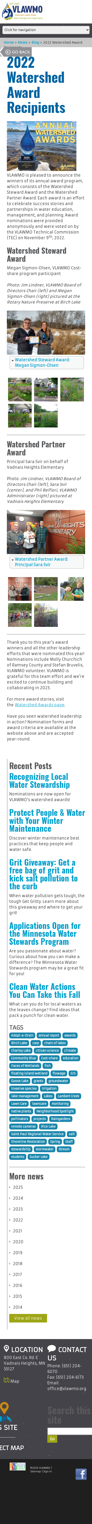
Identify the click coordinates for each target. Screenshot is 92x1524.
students (17, 1157)
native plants (21, 1111)
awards (70, 1035)
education (70, 1058)
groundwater (58, 1081)
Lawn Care (19, 1104)
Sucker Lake (39, 1157)
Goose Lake (19, 1081)
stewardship (21, 1149)
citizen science (47, 1051)
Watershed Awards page (40, 704)
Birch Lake (19, 1043)
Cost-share (49, 1058)
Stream (64, 1149)
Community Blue (23, 1058)
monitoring (60, 1104)
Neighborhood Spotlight (55, 1111)
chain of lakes (55, 1043)
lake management (25, 1096)
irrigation (49, 1089)
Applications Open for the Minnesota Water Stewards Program (45, 933)
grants (38, 1081)
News (20, 42)
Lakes (48, 1096)
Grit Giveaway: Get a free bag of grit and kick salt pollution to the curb (43, 874)
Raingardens (60, 1119)
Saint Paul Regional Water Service (37, 1134)
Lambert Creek (68, 1096)
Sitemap (36, 1471)
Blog (33, 42)
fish (47, 1066)
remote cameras (23, 1127)
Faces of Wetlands (25, 1066)
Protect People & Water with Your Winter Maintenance (47, 820)
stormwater (44, 1149)
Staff (69, 1142)
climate (70, 1051)
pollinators (19, 1119)
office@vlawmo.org (66, 1388)
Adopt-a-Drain (22, 1035)
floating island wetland (29, 1073)
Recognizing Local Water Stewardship (39, 780)
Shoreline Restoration (28, 1142)
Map (14, 1381)
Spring (55, 1142)
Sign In (48, 1471)
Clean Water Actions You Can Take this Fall (44, 990)
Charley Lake (21, 1051)
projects (39, 1119)
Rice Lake (48, 1127)
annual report (49, 1035)
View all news (28, 1318)
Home (6, 42)
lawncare (39, 1104)
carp (35, 1043)
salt (72, 1134)
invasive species (24, 1089)
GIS (73, 1073)
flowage (59, 1073)
